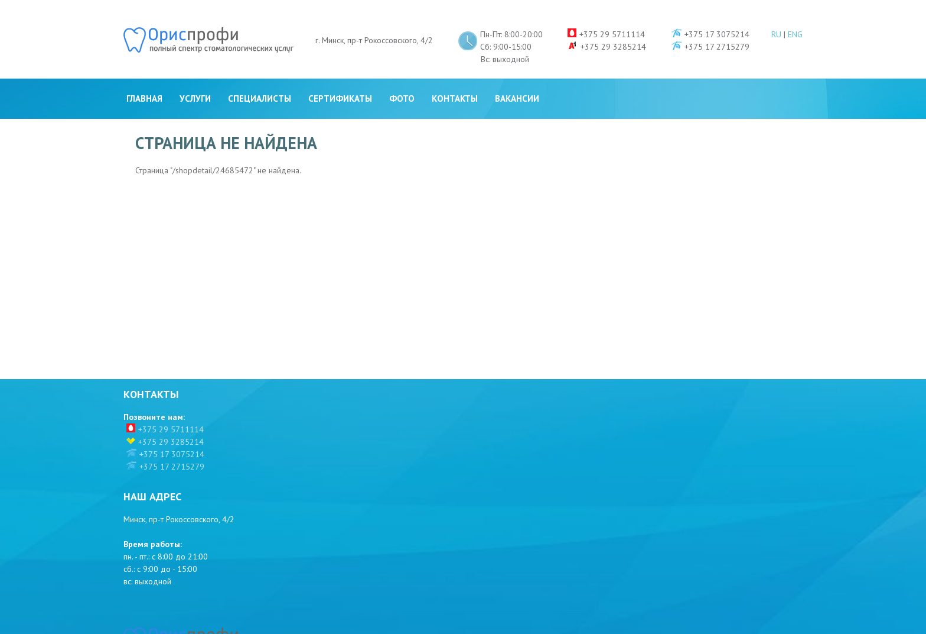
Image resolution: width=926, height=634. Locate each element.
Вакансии (517, 79)
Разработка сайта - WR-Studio (754, 620)
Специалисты (259, 79)
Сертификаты (340, 79)
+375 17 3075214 (171, 442)
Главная (144, 79)
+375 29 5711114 (171, 417)
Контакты (455, 79)
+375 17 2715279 (171, 454)
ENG (795, 14)
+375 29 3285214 (171, 430)
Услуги (195, 79)
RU (776, 14)
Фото (402, 79)
